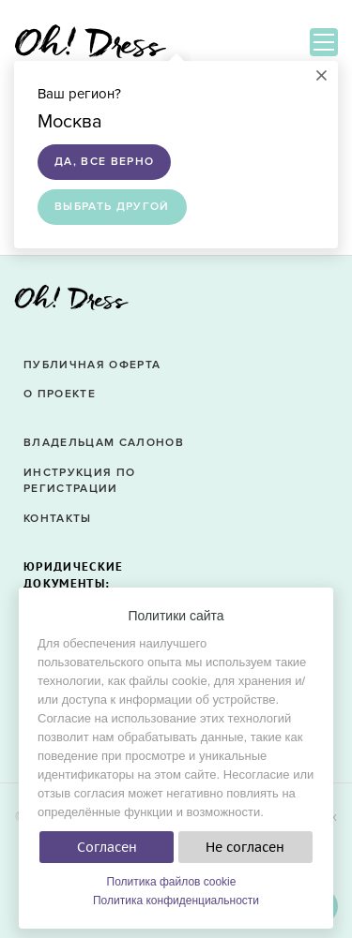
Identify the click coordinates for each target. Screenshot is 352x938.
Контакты (57, 519)
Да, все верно (104, 162)
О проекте (59, 394)
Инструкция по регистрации (79, 481)
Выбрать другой (112, 207)
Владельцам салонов (103, 443)
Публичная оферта (92, 365)
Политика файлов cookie (172, 881)
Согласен (107, 847)
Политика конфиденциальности (176, 900)
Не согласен (245, 847)
